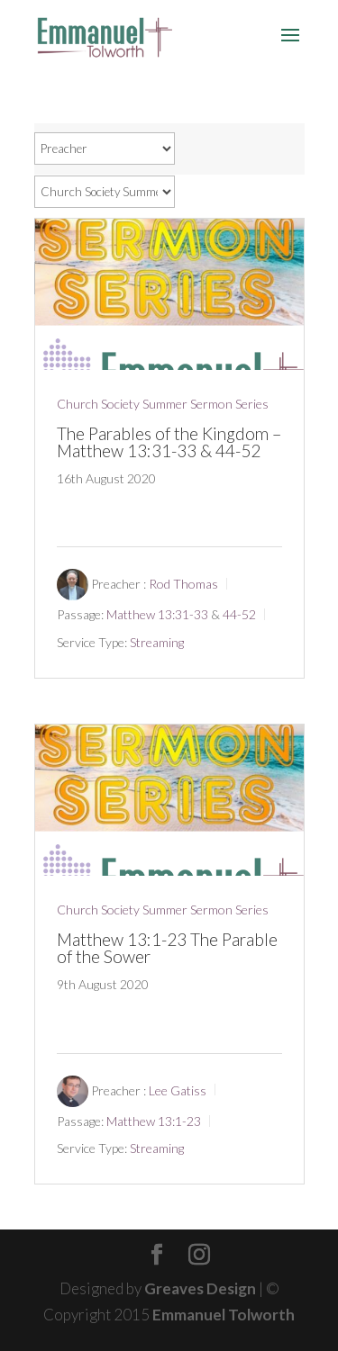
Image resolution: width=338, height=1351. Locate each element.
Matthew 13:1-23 (153, 1121)
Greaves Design (200, 1288)
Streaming (157, 642)
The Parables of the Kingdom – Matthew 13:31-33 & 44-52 (169, 442)
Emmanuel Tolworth (223, 1314)
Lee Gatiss (177, 1090)
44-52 (239, 614)
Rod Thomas (183, 583)
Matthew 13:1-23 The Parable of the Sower (167, 948)
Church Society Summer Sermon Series (163, 403)
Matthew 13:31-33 (157, 614)
